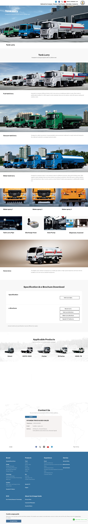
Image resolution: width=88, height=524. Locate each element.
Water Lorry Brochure (71, 315)
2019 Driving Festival (48, 467)
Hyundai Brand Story (10, 461)
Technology (8, 474)
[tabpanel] (14, 201)
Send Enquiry (83, 74)
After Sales (69, 4)
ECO (77, 1)
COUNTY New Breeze (30, 479)
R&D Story (8, 479)
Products (55, 4)
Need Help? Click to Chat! (81, 519)
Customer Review (48, 474)
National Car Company (46, 4)
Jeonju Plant (9, 486)
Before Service (66, 464)
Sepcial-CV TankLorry (71, 319)
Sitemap (33, 516)
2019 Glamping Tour (48, 472)
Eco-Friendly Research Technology (14, 499)
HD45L (26, 471)
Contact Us (75, 4)
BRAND (68, 1)
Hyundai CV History (10, 489)
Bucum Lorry (72, 308)
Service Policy (66, 461)
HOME (9, 447)
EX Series (27, 467)
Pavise (26, 466)
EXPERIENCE (73, 1)
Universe (27, 476)
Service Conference (48, 462)
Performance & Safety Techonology (14, 477)
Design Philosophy (10, 466)
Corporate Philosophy (30, 502)
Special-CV (27, 484)
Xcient (26, 462)
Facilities (8, 482)
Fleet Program (61, 4)
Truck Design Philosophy (11, 467)
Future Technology (10, 476)
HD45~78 (27, 469)
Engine (26, 487)
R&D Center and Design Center (13, 484)
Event (45, 461)
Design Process (9, 471)
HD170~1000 (28, 464)
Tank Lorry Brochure (71, 312)
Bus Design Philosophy (11, 469)
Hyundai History (28, 506)
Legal (27, 516)
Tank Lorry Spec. (71, 297)
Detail (44, 390)
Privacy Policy (28, 499)
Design (7, 464)
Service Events (66, 467)
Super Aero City (28, 477)
